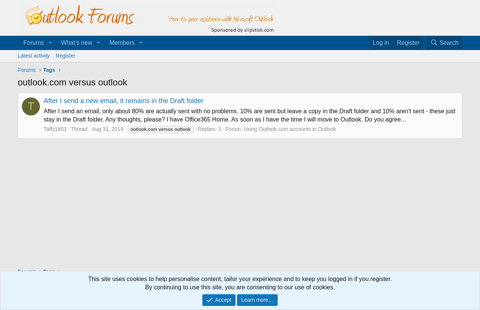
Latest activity (34, 56)
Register (65, 56)
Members (122, 43)
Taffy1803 (55, 129)
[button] (49, 43)
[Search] (444, 43)
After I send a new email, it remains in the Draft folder (123, 101)
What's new (76, 43)
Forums (33, 43)
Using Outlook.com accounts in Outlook (290, 129)
